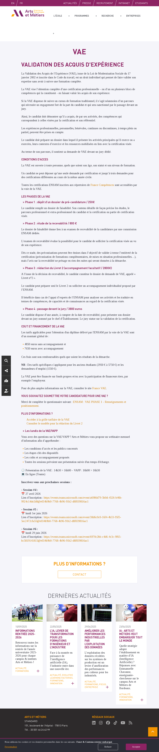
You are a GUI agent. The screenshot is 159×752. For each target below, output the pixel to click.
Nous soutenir (6, 391)
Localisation (6, 381)
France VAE (99, 370)
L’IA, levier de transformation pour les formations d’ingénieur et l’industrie (62, 621)
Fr (27, 3)
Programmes (79, 15)
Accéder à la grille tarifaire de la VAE (48, 402)
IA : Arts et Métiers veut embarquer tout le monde (131, 618)
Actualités (70, 3)
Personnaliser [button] (11, 747)
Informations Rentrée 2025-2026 (25, 616)
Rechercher (6, 361)
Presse (86, 3)
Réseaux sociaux (6, 371)
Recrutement (104, 3)
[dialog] (79, 745)
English (16, 3)
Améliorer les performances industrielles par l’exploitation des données (95, 621)
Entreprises (127, 15)
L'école (57, 15)
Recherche (103, 15)
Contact (79, 557)
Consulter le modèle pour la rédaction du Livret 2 (55, 406)
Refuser (108, 747)
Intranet (124, 3)
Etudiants (141, 3)
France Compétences (102, 167)
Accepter (136, 747)
